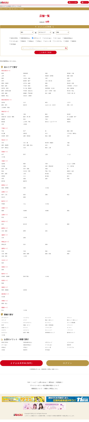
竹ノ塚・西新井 (27, 88)
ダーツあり (57, 38)
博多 (46, 251)
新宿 (3, 73)
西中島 (3, 181)
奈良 (3, 224)
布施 (46, 168)
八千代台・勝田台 (71, 133)
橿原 (68, 224)
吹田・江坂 (4, 168)
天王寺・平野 (26, 171)
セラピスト (4, 332)
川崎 (24, 114)
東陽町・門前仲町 (28, 93)
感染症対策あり (68, 38)
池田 (46, 178)
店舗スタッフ (5, 327)
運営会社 (51, 382)
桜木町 (69, 114)
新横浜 (69, 119)
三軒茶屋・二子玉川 (72, 85)
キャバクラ (48, 317)
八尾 (24, 173)
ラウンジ (69, 317)
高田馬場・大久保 (49, 88)
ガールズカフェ (27, 322)
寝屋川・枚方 (70, 171)
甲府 (3, 217)
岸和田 (3, 176)
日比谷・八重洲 (27, 95)
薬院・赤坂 (48, 253)
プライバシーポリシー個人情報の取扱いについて (44, 385)
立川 (24, 102)
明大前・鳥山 (70, 90)
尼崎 (46, 194)
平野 (3, 178)
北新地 (3, 163)
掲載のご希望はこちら (51, 388)
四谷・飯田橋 (70, 88)
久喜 (24, 147)
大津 (3, 237)
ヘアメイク (70, 330)
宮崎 (3, 269)
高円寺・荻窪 (5, 88)
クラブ (25, 320)
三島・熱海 (4, 231)
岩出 (24, 244)
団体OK (23, 41)
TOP (28, 382)
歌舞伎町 (25, 73)
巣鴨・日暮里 (5, 83)
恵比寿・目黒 (70, 83)
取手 (24, 154)
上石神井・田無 (6, 107)
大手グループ (36, 38)
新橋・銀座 (70, 75)
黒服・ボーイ (26, 325)
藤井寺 (25, 181)
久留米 (69, 251)
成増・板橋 (4, 93)
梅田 (24, 163)
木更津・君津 (5, 136)
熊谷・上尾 (48, 147)
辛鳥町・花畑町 (6, 276)
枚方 (68, 176)
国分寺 (25, 105)
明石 (68, 194)
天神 (24, 251)
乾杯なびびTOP (4, 9)
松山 (3, 310)
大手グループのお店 (19, 9)
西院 (68, 210)
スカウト (4, 330)
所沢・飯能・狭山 (28, 145)
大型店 (66, 41)
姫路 (24, 197)
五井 (68, 136)
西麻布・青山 (5, 95)
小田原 (25, 124)
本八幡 (3, 133)
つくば (69, 154)
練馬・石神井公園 (6, 90)
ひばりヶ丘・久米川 (50, 105)
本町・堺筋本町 (49, 166)
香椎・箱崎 (26, 253)
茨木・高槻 (26, 168)
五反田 (69, 80)
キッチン (69, 327)
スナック (4, 320)
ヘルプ (34, 382)
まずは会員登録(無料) (21, 363)
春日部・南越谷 (49, 142)
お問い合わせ (42, 382)
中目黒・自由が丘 (28, 90)
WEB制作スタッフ (50, 332)
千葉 (3, 131)
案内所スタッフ (71, 332)
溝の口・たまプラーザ (51, 121)
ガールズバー (5, 317)
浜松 (46, 231)
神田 (3, 78)
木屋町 (47, 210)
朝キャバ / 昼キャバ (72, 320)
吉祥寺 (3, 102)
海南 (46, 244)
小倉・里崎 (4, 253)
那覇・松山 (4, 303)
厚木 (24, 119)
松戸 (24, 131)
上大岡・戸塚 (26, 121)
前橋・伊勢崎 (5, 188)
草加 (68, 145)
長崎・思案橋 (5, 290)
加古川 (3, 197)
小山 (24, 204)
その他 (3, 157)
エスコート (26, 330)
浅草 (68, 78)
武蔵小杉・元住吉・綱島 (8, 116)
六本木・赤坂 (26, 78)
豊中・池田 (4, 173)
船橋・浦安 (70, 131)
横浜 (46, 114)
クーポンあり (13, 41)
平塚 (46, 119)
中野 (46, 78)
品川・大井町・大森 (50, 90)
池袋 (46, 73)
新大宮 (25, 224)
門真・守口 (48, 171)
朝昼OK (73, 41)
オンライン (48, 322)
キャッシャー (48, 330)
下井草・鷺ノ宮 (71, 93)
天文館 (3, 296)
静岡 (24, 231)
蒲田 (46, 83)
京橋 (24, 166)
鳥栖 (3, 283)
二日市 (25, 256)
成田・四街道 (26, 136)
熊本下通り (26, 276)
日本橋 (3, 166)
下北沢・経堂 (26, 85)
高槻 (24, 178)
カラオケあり (47, 38)
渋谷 (24, 75)
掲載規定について (36, 388)
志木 (46, 145)
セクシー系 (47, 41)
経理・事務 (26, 332)
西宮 (24, 194)
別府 (3, 263)
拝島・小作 (70, 105)
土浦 (46, 154)
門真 (68, 178)
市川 (46, 133)
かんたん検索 (73, 2)
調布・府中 (4, 105)
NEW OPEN (13, 38)
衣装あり (31, 41)
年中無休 (12, 44)
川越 (68, 142)
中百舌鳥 (69, 173)
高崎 (24, 188)
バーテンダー (48, 327)
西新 (68, 253)
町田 (46, 102)
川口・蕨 (25, 142)
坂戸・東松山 (5, 147)
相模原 (3, 119)
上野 (3, 75)
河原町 (25, 210)
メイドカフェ (5, 322)
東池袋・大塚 (70, 73)
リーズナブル (57, 41)
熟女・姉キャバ (49, 320)
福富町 (47, 116)
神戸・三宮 (4, 194)
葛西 (46, 85)
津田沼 (25, 133)
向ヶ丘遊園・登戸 (71, 116)
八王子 (69, 102)
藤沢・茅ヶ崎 (26, 116)
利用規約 (59, 382)
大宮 (3, 142)
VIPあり (39, 41)
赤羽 (3, 80)
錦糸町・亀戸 (26, 80)
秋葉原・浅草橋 (49, 75)
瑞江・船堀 (48, 93)
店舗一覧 (11, 9)
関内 (3, 114)
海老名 (69, 121)
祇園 (3, 210)
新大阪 (47, 176)
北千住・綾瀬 (26, 83)
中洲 (3, 251)
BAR (3, 325)
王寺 (46, 224)
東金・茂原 (48, 136)
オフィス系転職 (71, 322)
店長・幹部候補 (49, 325)
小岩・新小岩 (48, 80)
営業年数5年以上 (24, 38)
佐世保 (25, 290)
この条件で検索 (45, 52)
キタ (24, 176)
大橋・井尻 (4, 256)
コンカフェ (26, 317)
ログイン (67, 363)
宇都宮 (3, 204)
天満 (46, 163)
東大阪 (47, 173)
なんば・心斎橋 (71, 163)
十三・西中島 (70, 166)
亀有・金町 (4, 85)
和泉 (3, 171)
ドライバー (70, 325)
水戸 (3, 154)
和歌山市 (4, 244)
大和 (3, 124)
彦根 (24, 237)
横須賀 (3, 121)
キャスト (25, 327)
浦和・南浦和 (5, 145)
